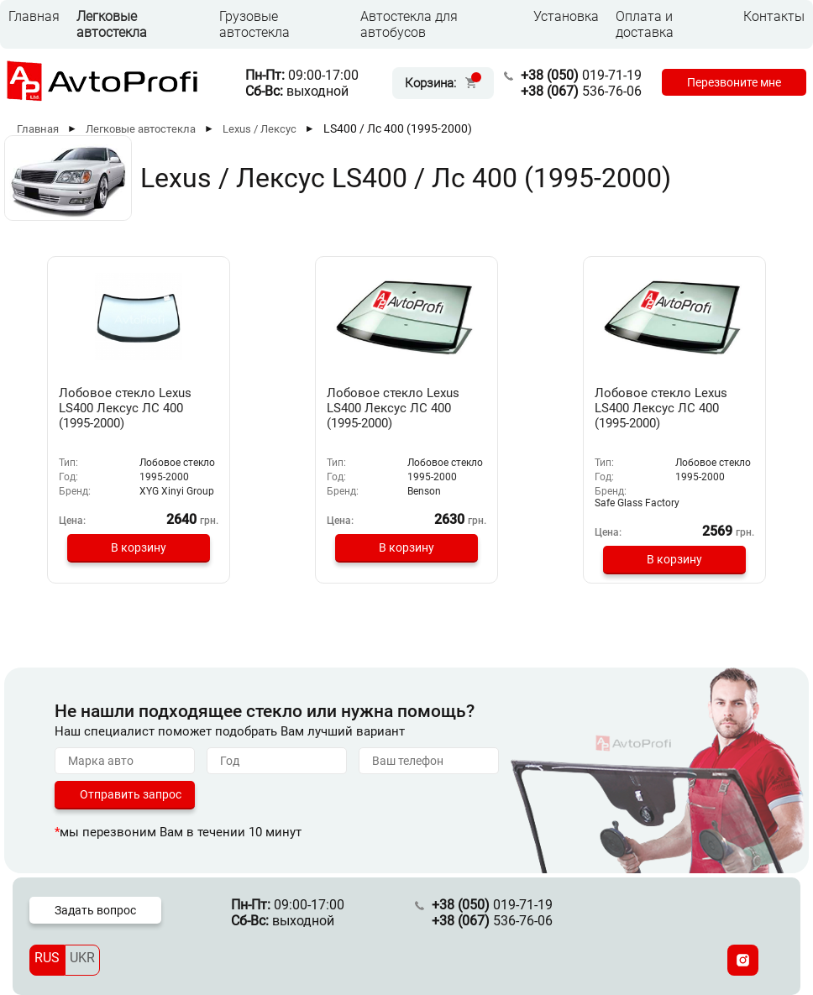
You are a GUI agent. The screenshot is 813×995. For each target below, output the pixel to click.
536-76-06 (581, 91)
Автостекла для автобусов (409, 24)
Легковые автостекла (111, 24)
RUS (47, 958)
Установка (566, 16)
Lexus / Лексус (259, 129)
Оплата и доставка (645, 24)
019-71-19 (581, 75)
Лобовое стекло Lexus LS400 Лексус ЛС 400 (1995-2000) (125, 408)
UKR (82, 958)
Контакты (774, 16)
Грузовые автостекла (254, 24)
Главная (34, 16)
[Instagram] (742, 960)
